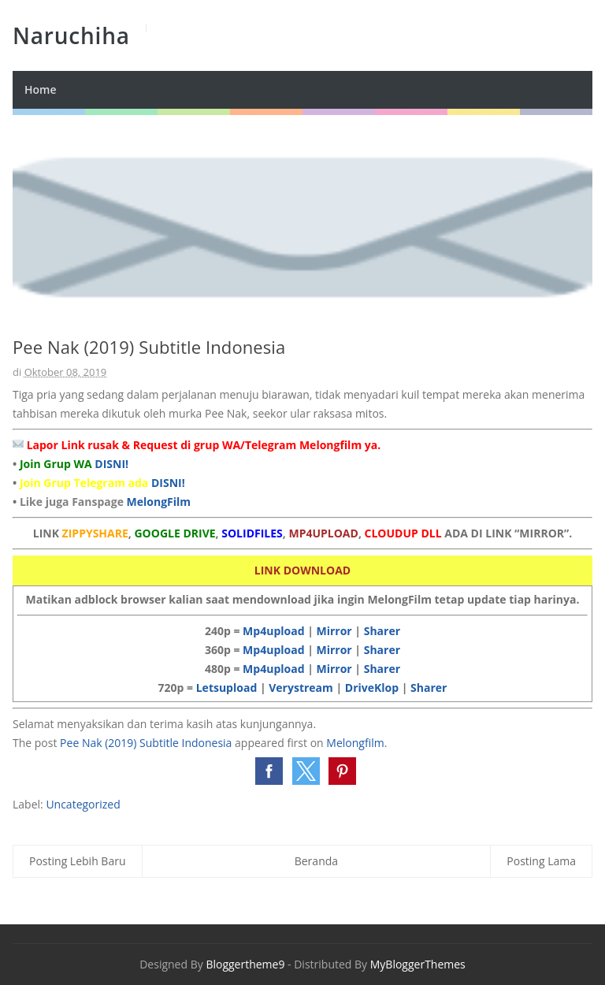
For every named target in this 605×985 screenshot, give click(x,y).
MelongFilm (159, 501)
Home (40, 89)
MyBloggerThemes (418, 964)
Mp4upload (273, 630)
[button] (269, 771)
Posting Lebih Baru (77, 860)
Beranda (316, 860)
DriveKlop (372, 687)
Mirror (333, 630)
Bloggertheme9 (245, 964)
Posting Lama (541, 860)
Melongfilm (355, 742)
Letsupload (227, 687)
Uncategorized (83, 804)
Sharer (382, 630)
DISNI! (111, 463)
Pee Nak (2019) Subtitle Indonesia (146, 742)
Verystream (301, 687)
